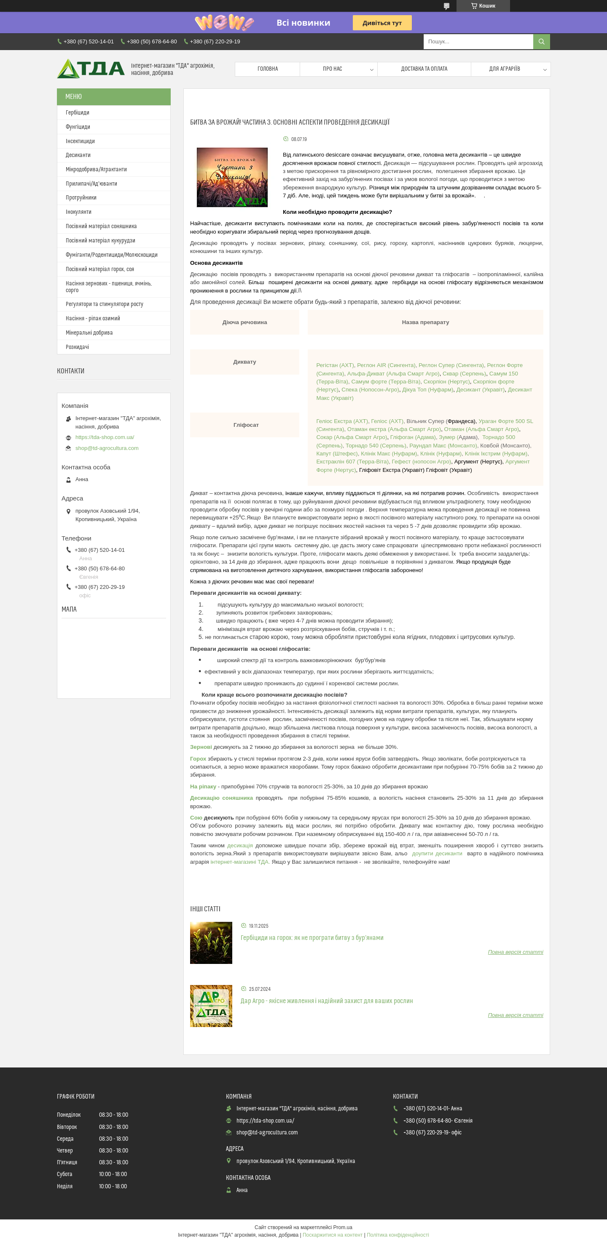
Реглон (367, 365)
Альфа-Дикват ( (367, 373)
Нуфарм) (388, 453)
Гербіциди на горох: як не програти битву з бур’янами (312, 938)
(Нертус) (459, 381)
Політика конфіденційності (398, 1235)
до (415, 853)
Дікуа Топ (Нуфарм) (427, 389)
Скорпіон (436, 381)
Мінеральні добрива (89, 333)
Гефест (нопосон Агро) (421, 461)
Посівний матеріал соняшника (101, 226)
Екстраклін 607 (335, 461)
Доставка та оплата (424, 69)
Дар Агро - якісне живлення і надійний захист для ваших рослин (327, 1001)
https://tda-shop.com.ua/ (104, 437)
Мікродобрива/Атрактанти (96, 169)
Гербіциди (77, 112)
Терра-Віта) (333, 381)
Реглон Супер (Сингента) (451, 365)
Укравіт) (494, 389)
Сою (196, 817)
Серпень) (330, 445)
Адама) (426, 437)
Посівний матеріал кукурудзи (100, 240)
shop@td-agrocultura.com (107, 448)
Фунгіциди (78, 127)
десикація (241, 845)
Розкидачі (77, 347)
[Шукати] (541, 41)
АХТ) (361, 421)
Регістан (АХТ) (335, 365)
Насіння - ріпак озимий (93, 318)
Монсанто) (442, 445)
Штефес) (336, 453)
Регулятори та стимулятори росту (104, 304)
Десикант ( (470, 389)
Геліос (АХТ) (386, 421)
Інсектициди (80, 141)
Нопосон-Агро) (370, 389)
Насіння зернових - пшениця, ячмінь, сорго (109, 287)
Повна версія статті (515, 952)
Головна (268, 69)
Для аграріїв (504, 69)
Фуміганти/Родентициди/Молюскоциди (112, 255)
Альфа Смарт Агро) (414, 373)
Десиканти (78, 155)
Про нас (332, 69)
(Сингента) (401, 365)
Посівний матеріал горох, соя (100, 269)
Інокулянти (78, 212)
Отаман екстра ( (368, 429)
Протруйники (81, 197)
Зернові (201, 747)
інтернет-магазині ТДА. (240, 862)
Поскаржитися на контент (333, 1235)
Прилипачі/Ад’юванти (91, 184)
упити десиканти (443, 853)
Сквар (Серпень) (464, 373)
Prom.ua (342, 1227)
